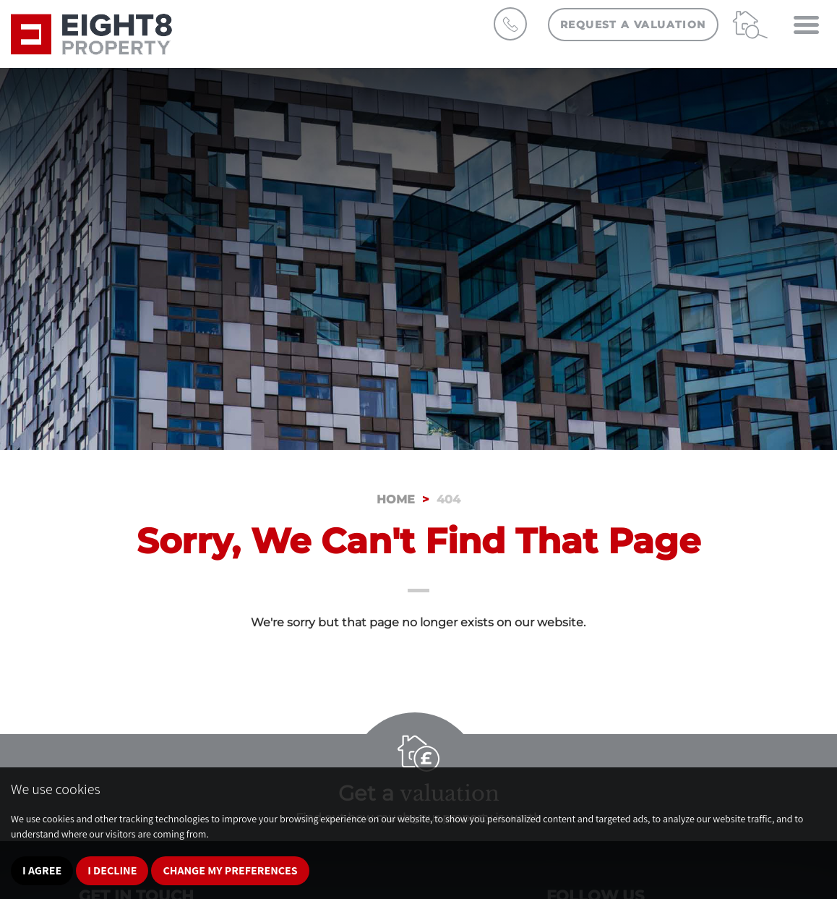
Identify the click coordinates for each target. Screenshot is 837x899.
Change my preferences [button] (230, 870)
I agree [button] (41, 870)
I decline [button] (112, 870)
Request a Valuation (633, 24)
